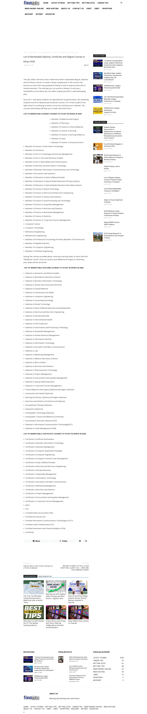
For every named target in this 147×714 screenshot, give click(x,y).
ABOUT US (65, 8)
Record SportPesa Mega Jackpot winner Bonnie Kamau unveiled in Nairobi (78, 599)
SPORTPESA (107, 8)
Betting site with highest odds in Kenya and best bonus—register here (56, 596)
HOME (45, 3)
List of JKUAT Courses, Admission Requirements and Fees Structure (78, 668)
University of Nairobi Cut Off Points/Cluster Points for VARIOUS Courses (77, 677)
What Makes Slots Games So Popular (78, 622)
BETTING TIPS (73, 3)
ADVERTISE (50, 14)
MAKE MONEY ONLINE (34, 8)
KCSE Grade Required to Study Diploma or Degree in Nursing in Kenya (113, 157)
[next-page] (27, 631)
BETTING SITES (88, 3)
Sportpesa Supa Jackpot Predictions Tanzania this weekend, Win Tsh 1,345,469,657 (44, 668)
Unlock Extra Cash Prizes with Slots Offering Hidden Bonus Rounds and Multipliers (56, 624)
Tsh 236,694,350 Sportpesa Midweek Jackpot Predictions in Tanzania (113, 99)
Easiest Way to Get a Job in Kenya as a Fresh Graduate (38, 567)
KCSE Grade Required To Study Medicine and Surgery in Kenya (114, 235)
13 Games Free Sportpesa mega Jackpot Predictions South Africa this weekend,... (44, 659)
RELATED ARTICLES (30, 576)
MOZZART (29, 14)
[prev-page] (24, 631)
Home (25, 52)
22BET (97, 8)
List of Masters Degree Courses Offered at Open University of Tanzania (113, 180)
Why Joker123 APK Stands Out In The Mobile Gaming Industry (33, 623)
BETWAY (39, 14)
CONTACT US (78, 8)
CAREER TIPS (102, 3)
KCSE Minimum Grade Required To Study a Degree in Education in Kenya (113, 213)
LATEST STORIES (58, 3)
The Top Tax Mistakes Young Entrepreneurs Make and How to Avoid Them (32, 599)
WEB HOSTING (52, 8)
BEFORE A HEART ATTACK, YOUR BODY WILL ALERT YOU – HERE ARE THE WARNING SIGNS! (75, 568)
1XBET (89, 8)
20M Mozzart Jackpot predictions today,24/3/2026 (112, 110)
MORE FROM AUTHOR (45, 576)
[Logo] (32, 3)
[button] (121, 3)
